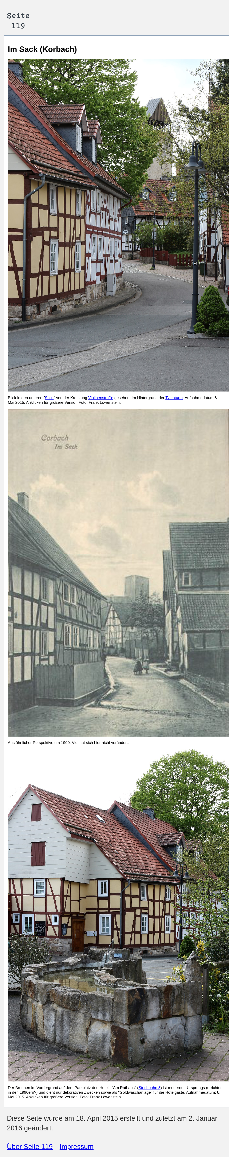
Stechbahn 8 (149, 1087)
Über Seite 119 (30, 1146)
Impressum (77, 1146)
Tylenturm (174, 398)
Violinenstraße (100, 398)
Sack (49, 398)
